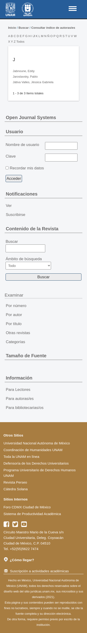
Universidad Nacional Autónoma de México (36, 443)
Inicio (12, 27)
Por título (14, 324)
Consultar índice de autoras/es (53, 27)
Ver (9, 205)
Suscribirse (15, 214)
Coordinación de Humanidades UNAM (32, 450)
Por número (16, 306)
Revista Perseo (15, 482)
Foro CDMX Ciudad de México (27, 507)
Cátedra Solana (15, 489)
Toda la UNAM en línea (21, 457)
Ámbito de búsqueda (28, 263)
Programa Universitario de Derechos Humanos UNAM (39, 473)
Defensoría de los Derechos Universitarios (36, 463)
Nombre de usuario (22, 144)
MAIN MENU (73, 8)
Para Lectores (18, 389)
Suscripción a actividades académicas (36, 571)
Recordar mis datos (27, 168)
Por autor (14, 315)
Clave (11, 156)
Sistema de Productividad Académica (32, 514)
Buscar (24, 27)
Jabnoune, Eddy (24, 71)
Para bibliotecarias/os (25, 407)
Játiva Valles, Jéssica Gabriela (33, 82)
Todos (20, 41)
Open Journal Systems (31, 117)
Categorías (15, 342)
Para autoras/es (20, 398)
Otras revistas (18, 333)
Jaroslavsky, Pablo (25, 76)
